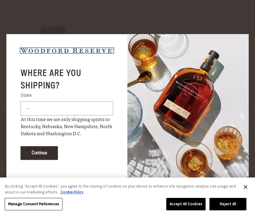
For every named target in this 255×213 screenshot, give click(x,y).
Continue (39, 153)
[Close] (245, 189)
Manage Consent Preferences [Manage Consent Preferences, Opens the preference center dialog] (33, 206)
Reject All (228, 206)
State (26, 95)
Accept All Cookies (186, 206)
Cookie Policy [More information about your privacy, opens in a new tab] (71, 194)
